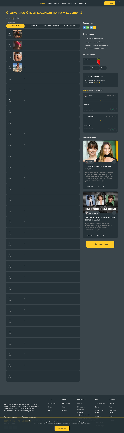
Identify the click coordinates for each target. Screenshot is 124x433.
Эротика (86, 68)
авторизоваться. (98, 82)
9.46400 (90, 186)
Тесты (49, 3)
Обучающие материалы (81, 408)
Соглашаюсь (62, 428)
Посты (57, 3)
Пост (111, 416)
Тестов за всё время (99, 412)
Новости (79, 403)
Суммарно (15, 26)
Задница (94, 68)
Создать (82, 3)
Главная (42, 3)
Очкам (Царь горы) (70, 26)
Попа (102, 68)
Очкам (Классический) (52, 26)
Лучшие (50, 410)
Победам (34, 26)
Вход (111, 3)
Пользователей (100, 403)
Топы (63, 3)
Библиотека (72, 3)
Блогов (97, 407)
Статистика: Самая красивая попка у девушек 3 (44, 12)
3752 (98, 186)
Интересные (52, 403)
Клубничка (87, 59)
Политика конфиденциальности (84, 414)
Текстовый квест (112, 412)
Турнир (111, 403)
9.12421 (90, 235)
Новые (50, 407)
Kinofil (90, 96)
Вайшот (16, 18)
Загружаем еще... (101, 244)
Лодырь (91, 116)
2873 (98, 235)
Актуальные (66, 403)
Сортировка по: (10, 22)
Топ (96, 399)
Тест (110, 407)
